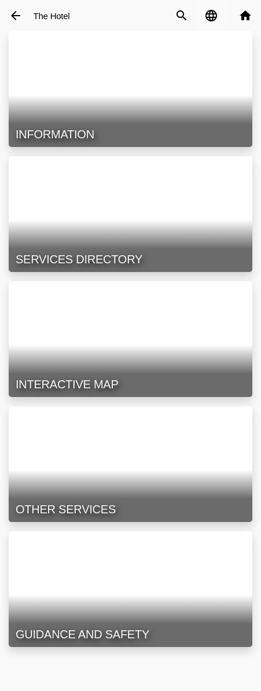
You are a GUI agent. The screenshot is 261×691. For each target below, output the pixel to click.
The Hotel (52, 16)
